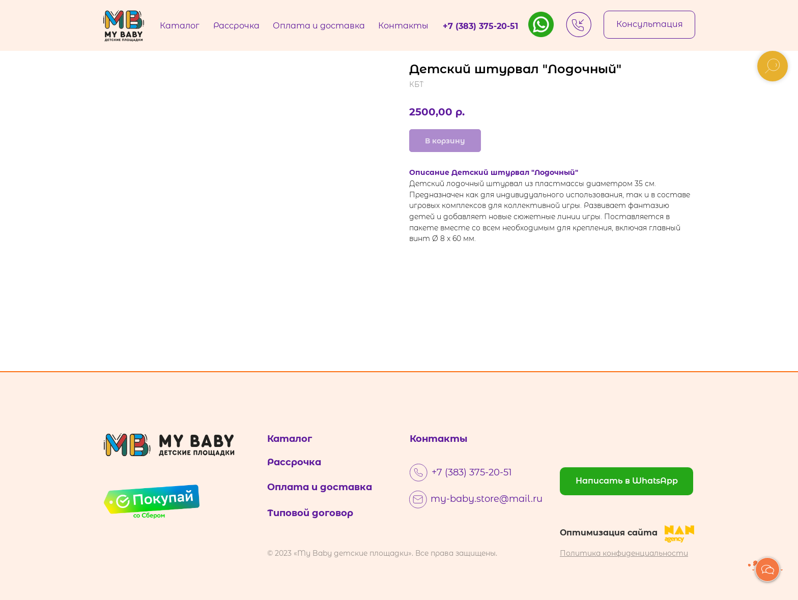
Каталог (289, 438)
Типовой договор (310, 513)
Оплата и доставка (319, 487)
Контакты (439, 438)
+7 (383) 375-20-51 (472, 472)
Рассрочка (294, 462)
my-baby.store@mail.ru (487, 498)
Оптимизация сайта (609, 532)
